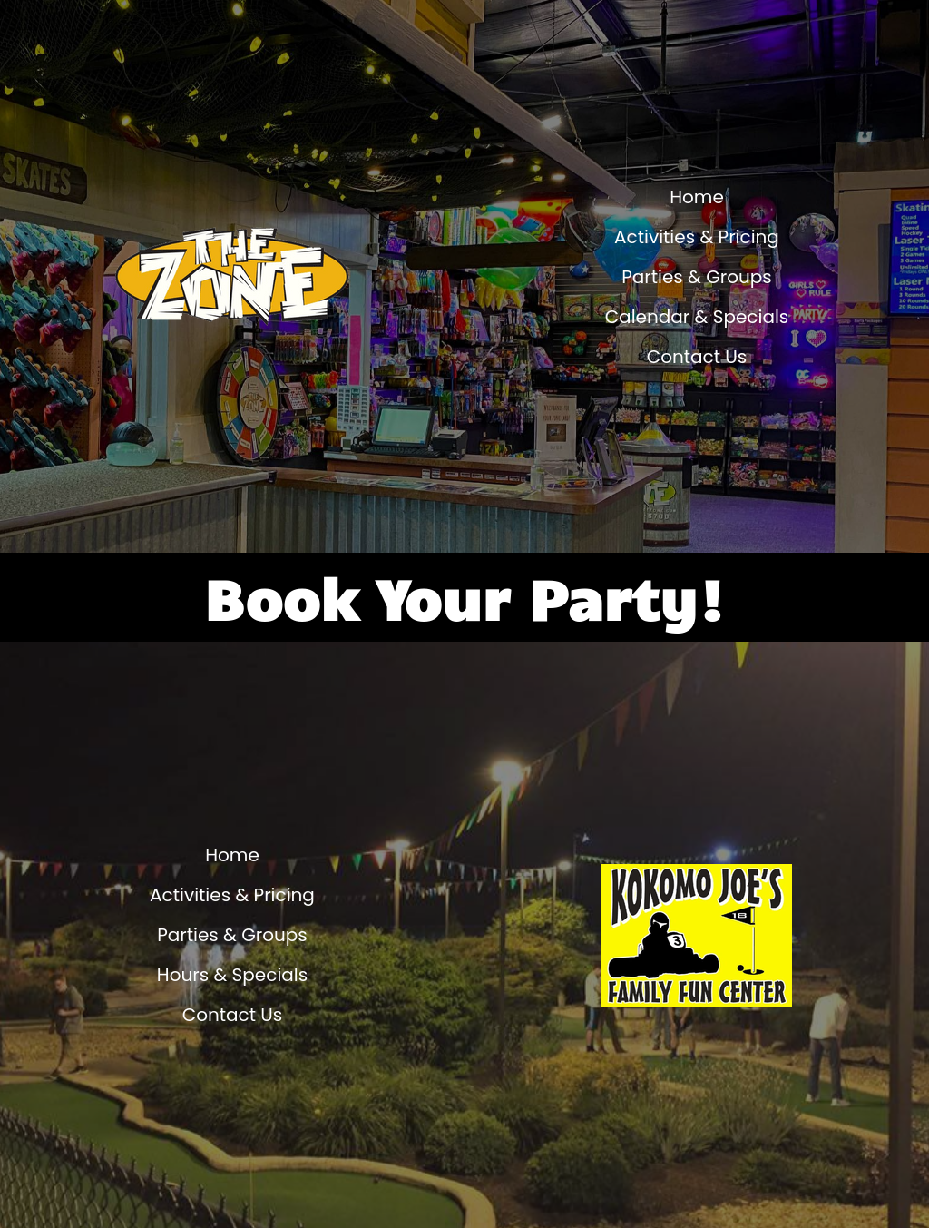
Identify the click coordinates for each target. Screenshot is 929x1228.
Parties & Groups (696, 277)
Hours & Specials (232, 974)
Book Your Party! (465, 597)
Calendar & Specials (697, 316)
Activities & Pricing (696, 237)
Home (697, 197)
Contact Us (697, 356)
